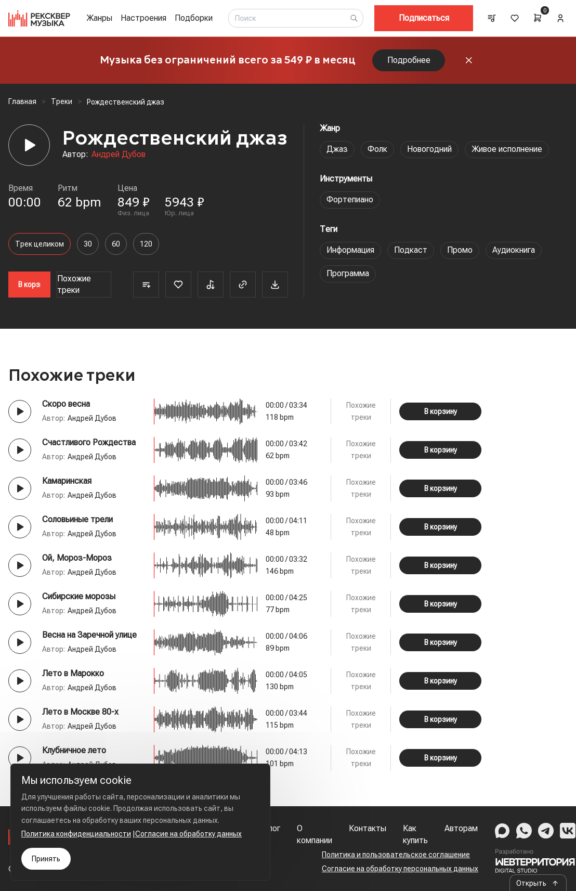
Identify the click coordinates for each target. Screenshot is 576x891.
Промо (460, 250)
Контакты (367, 828)
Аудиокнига (513, 250)
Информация (350, 250)
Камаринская (66, 481)
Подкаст (410, 250)
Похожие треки (74, 284)
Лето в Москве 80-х (80, 712)
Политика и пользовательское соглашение (396, 854)
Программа (347, 273)
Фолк (377, 149)
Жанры (99, 18)
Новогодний (429, 149)
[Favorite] (178, 285)
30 (88, 244)
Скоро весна (66, 404)
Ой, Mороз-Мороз (77, 558)
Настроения (143, 18)
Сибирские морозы (78, 596)
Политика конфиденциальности (76, 834)
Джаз (337, 149)
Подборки (194, 18)
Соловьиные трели (77, 519)
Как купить (415, 834)
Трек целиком (39, 244)
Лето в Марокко (73, 673)
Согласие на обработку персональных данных (400, 868)
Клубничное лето (74, 750)
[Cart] (537, 17)
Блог (271, 828)
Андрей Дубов (118, 154)
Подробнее (408, 60)
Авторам (461, 828)
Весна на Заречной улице (89, 635)
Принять (46, 859)
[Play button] (19, 411)
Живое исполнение (507, 149)
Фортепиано (349, 199)
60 (116, 244)
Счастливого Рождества (89, 442)
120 (146, 244)
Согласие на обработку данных (188, 834)
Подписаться (424, 18)
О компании (314, 834)
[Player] (29, 145)
